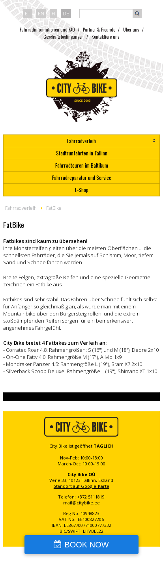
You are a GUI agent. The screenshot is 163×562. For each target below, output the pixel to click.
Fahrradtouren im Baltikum (81, 165)
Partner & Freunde (99, 29)
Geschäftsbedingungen (63, 37)
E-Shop (81, 190)
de (66, 13)
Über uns (131, 29)
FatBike (54, 208)
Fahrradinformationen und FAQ (47, 29)
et (27, 13)
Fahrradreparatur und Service (81, 177)
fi (53, 13)
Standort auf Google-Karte (81, 486)
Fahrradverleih (81, 141)
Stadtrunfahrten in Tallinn (81, 153)
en (41, 13)
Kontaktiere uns (106, 37)
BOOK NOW (86, 544)
